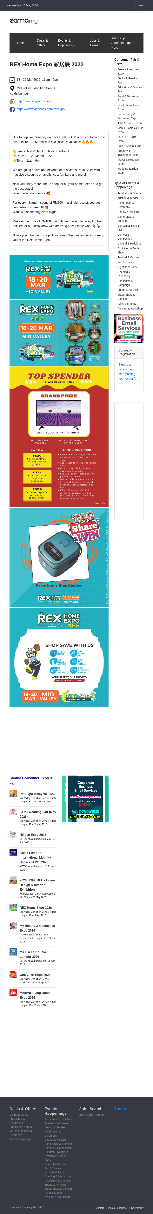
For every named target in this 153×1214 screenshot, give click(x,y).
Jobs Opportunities (92, 1115)
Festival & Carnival (128, 257)
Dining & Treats (19, 1114)
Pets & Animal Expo (129, 145)
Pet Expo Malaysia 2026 (37, 794)
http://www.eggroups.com (34, 101)
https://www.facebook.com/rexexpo (41, 109)
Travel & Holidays (20, 1139)
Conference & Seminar (58, 1143)
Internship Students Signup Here (122, 43)
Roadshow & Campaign (58, 1180)
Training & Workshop (130, 308)
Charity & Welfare (128, 211)
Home (20, 43)
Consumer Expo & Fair (58, 1119)
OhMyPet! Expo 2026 (35, 974)
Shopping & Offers (21, 1126)
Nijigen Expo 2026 (33, 834)
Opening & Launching (57, 1176)
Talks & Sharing (126, 303)
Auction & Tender (127, 198)
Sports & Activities (128, 289)
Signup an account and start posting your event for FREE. (127, 374)
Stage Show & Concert (58, 1188)
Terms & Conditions (116, 1208)
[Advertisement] (72, 21)
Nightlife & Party (127, 267)
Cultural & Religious (129, 243)
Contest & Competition (58, 1147)
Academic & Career (129, 193)
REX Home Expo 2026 (36, 907)
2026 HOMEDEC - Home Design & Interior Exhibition (37, 885)
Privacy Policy (136, 1208)
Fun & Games (125, 262)
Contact (100, 1208)
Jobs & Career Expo (129, 123)
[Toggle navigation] (141, 5)
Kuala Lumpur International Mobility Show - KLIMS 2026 (35, 857)
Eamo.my (121, 1108)
